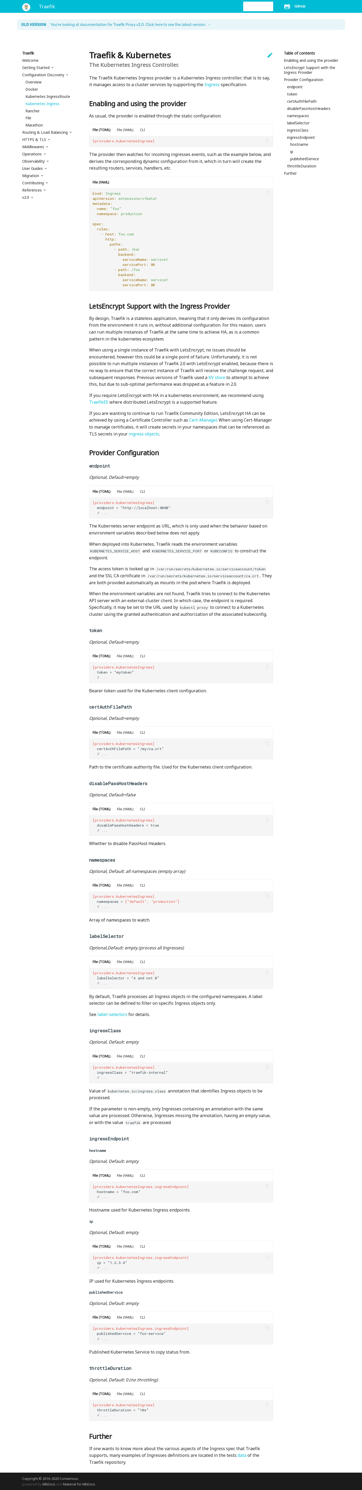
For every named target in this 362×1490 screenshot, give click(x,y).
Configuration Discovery (43, 74)
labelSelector (298, 123)
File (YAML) (125, 129)
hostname (299, 144)
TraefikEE (98, 402)
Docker (31, 89)
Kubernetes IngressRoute (47, 96)
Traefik (28, 53)
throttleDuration (301, 166)
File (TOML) (101, 129)
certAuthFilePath (302, 101)
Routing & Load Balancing (45, 132)
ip (291, 151)
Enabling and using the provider (311, 60)
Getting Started (36, 67)
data (242, 1455)
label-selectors (112, 1014)
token (292, 94)
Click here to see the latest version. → (178, 24)
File (28, 118)
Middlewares (33, 146)
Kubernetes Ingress (42, 103)
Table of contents (299, 53)
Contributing (33, 183)
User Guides (33, 168)
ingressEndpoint (301, 137)
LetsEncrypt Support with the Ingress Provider (309, 70)
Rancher (32, 111)
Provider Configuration (303, 79)
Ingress (212, 84)
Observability (34, 161)
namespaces (298, 115)
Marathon (34, 125)
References (32, 190)
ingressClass (297, 130)
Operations (32, 154)
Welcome (30, 60)
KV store (216, 377)
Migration (31, 175)
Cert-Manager (203, 420)
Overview (33, 82)
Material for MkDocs (79, 1484)
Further (290, 173)
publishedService (304, 158)
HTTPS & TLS (34, 139)
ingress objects (144, 434)
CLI (142, 129)
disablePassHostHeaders (308, 108)
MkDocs (49, 1484)
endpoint (295, 87)
